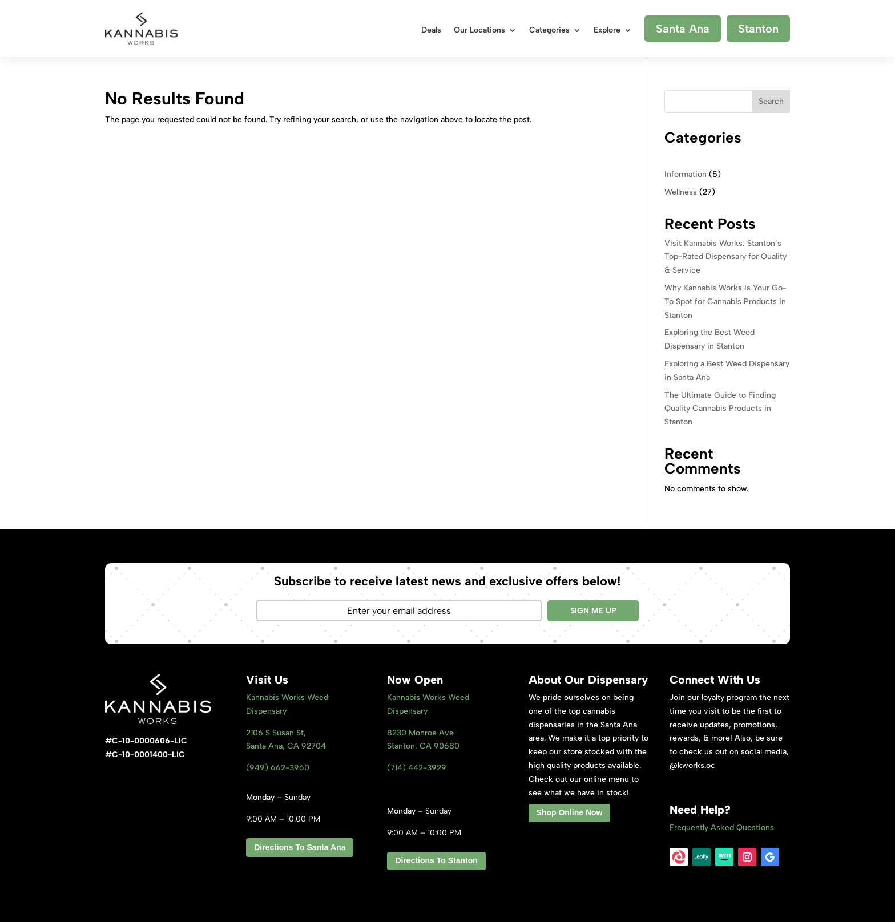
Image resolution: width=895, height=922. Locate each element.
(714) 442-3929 (416, 768)
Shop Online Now (570, 812)
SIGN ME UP (593, 611)
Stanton (758, 28)
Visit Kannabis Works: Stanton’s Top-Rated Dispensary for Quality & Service (725, 257)
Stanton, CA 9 (423, 746)
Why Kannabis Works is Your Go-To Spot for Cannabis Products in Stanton (725, 301)
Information (685, 174)
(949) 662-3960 (277, 768)
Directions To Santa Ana (299, 847)
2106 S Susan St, (276, 733)
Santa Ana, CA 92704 (286, 746)
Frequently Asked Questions (722, 827)
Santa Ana (682, 28)
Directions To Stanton (436, 860)
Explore (607, 30)
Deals (431, 30)
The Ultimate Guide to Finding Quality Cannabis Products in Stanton (720, 408)
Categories (549, 30)
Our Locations (479, 30)
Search (771, 101)
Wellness (680, 192)
